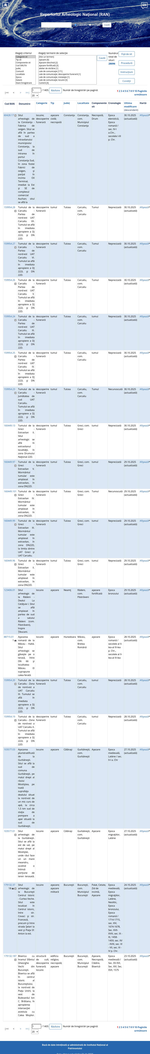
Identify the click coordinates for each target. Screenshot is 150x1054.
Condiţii (127, 81)
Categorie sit (25, 56)
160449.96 (9, 560)
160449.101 (10, 491)
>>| (28, 92)
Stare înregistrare (25, 82)
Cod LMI (94, 24)
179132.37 (9, 884)
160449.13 (9, 425)
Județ (25, 68)
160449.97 (9, 462)
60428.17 (9, 115)
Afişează (144, 115)
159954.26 (9, 280)
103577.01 (9, 831)
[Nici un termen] (68, 56)
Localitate (25, 74)
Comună (25, 71)
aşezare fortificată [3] (68, 65)
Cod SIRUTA (25, 65)
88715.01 (9, 636)
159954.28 (9, 207)
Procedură (126, 63)
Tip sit (25, 59)
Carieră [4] (68, 82)
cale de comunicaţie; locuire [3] (68, 80)
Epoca (25, 77)
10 (135, 91)
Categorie (41, 103)
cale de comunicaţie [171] (68, 71)
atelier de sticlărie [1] (68, 68)
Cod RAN (81, 24)
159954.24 (9, 316)
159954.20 (9, 680)
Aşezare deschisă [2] (68, 62)
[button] (144, 5)
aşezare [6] (68, 59)
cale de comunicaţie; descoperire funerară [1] (68, 74)
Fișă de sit (126, 54)
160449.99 (9, 520)
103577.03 (9, 749)
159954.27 (9, 243)
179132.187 (10, 956)
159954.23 (9, 389)
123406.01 (9, 590)
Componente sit (25, 62)
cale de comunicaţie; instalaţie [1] (68, 77)
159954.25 (9, 352)
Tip (52, 103)
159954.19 (9, 716)
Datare (25, 80)
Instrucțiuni (126, 72)
